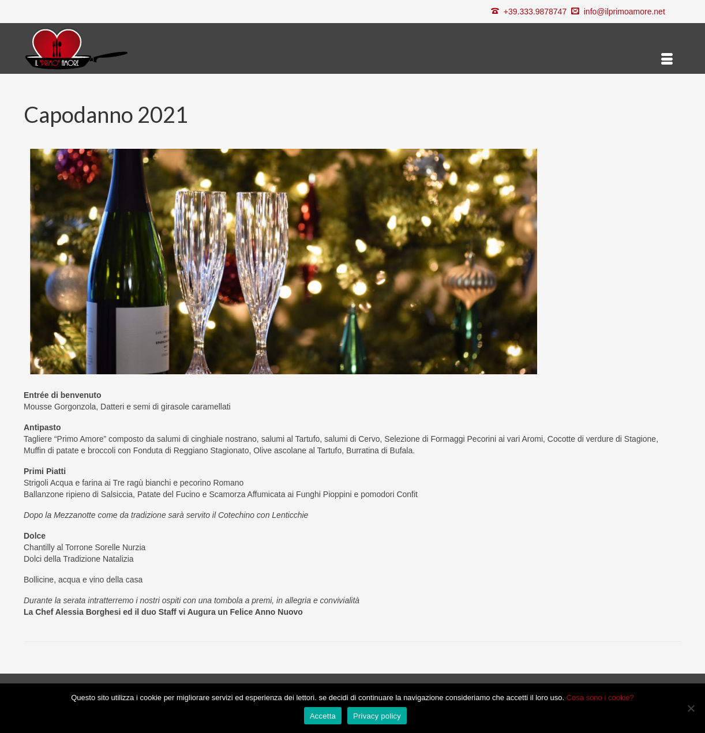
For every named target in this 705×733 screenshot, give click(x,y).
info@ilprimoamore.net (624, 11)
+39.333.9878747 (535, 11)
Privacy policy (377, 716)
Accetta (323, 716)
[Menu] (666, 59)
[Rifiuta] (690, 708)
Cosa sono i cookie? (600, 697)
